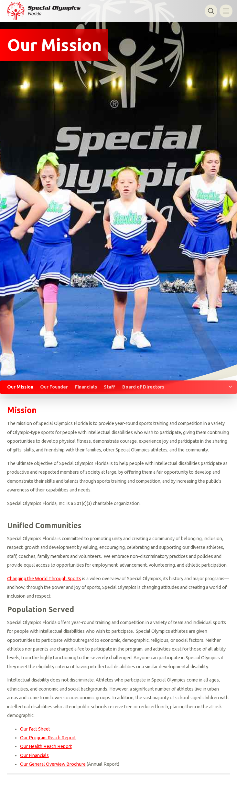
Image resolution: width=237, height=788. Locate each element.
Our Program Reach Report (48, 737)
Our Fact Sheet (35, 729)
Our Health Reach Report (46, 746)
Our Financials (34, 755)
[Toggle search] (211, 11)
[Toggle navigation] (226, 11)
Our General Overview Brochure (53, 764)
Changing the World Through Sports (44, 578)
